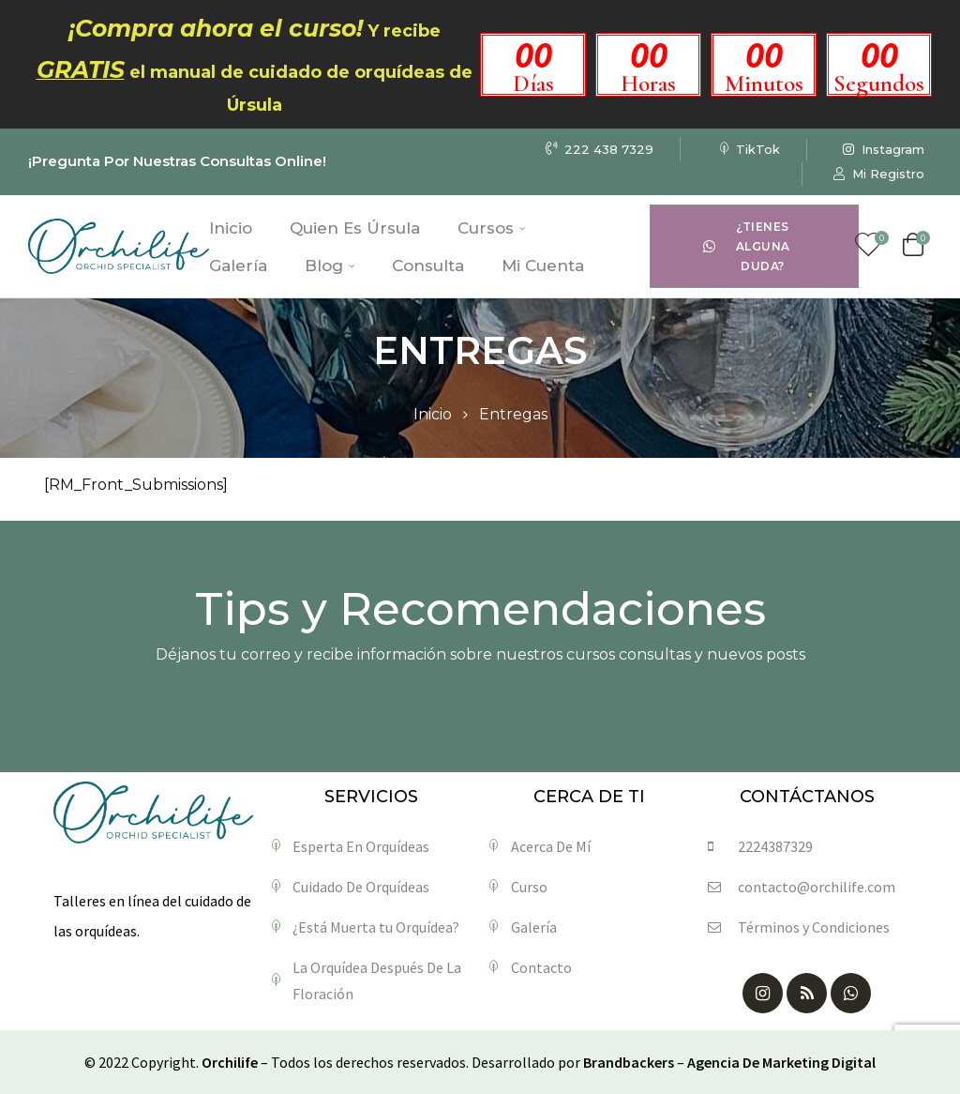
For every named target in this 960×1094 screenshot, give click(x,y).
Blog (329, 265)
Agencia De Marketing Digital (781, 1062)
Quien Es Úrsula (355, 228)
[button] (754, 246)
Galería (238, 265)
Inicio (230, 228)
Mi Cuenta (543, 265)
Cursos (491, 228)
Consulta (428, 265)
